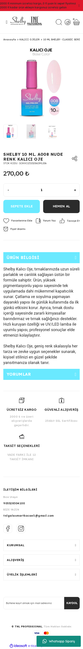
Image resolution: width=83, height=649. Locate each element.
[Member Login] (68, 22)
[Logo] (27, 22)
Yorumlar (19, 374)
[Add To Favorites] (17, 220)
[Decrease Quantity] (6, 190)
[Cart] (76, 22)
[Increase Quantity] (76, 190)
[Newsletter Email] (41, 603)
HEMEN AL (61, 206)
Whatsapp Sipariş (58, 641)
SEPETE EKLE (22, 206)
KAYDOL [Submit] (72, 603)
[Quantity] (41, 190)
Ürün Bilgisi (23, 257)
